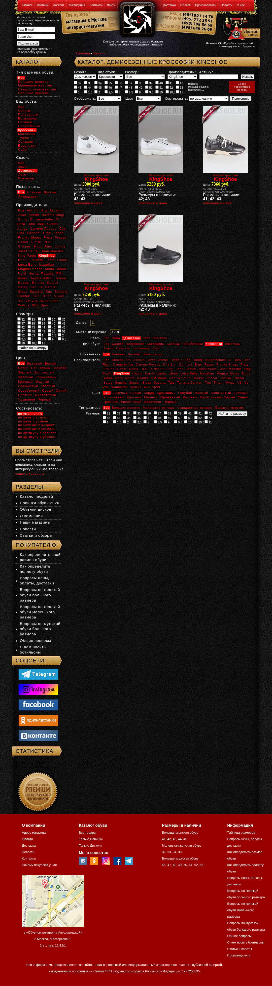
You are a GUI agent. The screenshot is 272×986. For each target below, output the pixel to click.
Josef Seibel (208, 369)
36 (118, 83)
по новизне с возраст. (36, 425)
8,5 (129, 92)
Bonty (198, 360)
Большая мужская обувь (180, 858)
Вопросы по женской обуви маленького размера (40, 612)
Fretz (244, 364)
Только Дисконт (90, 845)
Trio (208, 382)
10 (159, 92)
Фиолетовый (130, 402)
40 (159, 83)
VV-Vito (31, 301)
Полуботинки (192, 344)
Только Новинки (91, 839)
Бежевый (120, 393)
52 (169, 87)
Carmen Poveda (148, 364)
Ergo (198, 364)
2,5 (108, 92)
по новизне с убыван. (36, 429)
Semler (134, 382)
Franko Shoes (227, 364)
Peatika (143, 378)
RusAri (239, 378)
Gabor (121, 369)
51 (159, 87)
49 (138, 87)
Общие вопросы (35, 640)
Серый (229, 397)
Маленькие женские (159, 408)
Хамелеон (152, 402)
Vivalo (230, 382)
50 (149, 87)
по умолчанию (30, 413)
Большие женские (126, 408)
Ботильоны (156, 344)
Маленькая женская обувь (181, 845)
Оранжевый (170, 397)
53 (179, 87)
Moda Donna (55, 269)
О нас (241, 5)
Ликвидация (77, 5)
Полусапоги (135, 344)
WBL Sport (152, 387)
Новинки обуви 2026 (39, 503)
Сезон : (80, 72)
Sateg (107, 382)
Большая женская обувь (180, 832)
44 (88, 87)
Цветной (110, 402)
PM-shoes (159, 378)
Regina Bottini (180, 378)
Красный (134, 397)
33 (88, 83)
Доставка (169, 5)
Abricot (117, 360)
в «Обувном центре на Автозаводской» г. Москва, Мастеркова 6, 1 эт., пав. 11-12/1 (53, 939)
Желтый (201, 393)
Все (106, 338)
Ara (128, 360)
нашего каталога (29, 473)
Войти (111, 5)
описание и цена (88, 203)
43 (77, 87)
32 (77, 83)
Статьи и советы (239, 949)
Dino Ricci (36, 224)
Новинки (43, 5)
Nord (119, 378)
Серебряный (210, 397)
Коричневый (113, 397)
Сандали (123, 348)
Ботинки (173, 344)
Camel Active (123, 364)
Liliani (173, 373)
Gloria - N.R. (139, 369)
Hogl (169, 369)
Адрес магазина (34, 832)
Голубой (185, 393)
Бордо (149, 393)
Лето (146, 338)
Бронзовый (166, 393)
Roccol (211, 378)
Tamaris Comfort (190, 382)
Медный (151, 397)
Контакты (96, 5)
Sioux (146, 382)
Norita (130, 378)
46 (108, 87)
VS (239, 382)
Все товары (87, 832)
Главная (83, 53)
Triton (218, 382)
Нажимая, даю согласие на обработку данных (33, 50)
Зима (116, 338)
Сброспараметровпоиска (242, 86)
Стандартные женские (195, 408)
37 (128, 83)
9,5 (149, 92)
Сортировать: (176, 98)
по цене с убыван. (33, 421)
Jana (179, 369)
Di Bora (235, 360)
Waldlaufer (119, 387)
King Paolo (27, 255)
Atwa (152, 360)
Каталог (27, 5)
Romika (225, 378)
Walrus (136, 387)
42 (179, 83)
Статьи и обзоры (36, 535)
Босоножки (141, 348)
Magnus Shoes (228, 373)
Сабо (156, 348)
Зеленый (241, 393)
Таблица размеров (241, 832)
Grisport (157, 369)
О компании (31, 516)
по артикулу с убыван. (37, 437)
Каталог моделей (36, 496)
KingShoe (121, 373)
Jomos (191, 369)
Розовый (190, 397)
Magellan (207, 373)
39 (149, 83)
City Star (170, 364)
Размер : (132, 72)
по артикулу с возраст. (37, 433)
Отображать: (85, 98)
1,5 (88, 92)
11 (179, 92)
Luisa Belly (189, 373)
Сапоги (117, 344)
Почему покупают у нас (39, 865)
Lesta (161, 373)
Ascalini (139, 360)
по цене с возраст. (34, 417)
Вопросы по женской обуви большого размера (40, 594)
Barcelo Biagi (181, 360)
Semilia (121, 382)
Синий (243, 397)
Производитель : (182, 72)
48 (128, 87)
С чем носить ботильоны (246, 942)
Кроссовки (213, 344)
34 (98, 83)
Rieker (199, 378)
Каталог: (29, 62)
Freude (108, 369)
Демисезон (131, 338)
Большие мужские (229, 408)
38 (138, 83)
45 (98, 87)
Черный (170, 402)
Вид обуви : (107, 72)
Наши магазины (35, 522)
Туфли (108, 348)
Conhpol (185, 364)
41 (169, 83)
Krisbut (137, 373)
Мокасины (233, 344)
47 (118, 87)
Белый (135, 393)
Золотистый (221, 393)
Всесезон (159, 338)
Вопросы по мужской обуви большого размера (40, 628)
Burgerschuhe (216, 360)
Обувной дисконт (36, 509)
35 (108, 83)
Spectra (160, 382)
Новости (226, 5)
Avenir (163, 360)
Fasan (209, 364)
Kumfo (150, 373)
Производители (205, 5)
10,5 (170, 92)
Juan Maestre (230, 369)
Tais (171, 382)
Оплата (185, 5)
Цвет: (130, 98)
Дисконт (58, 5)
